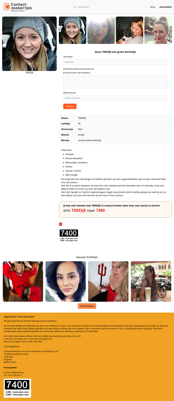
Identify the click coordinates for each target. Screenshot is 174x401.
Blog (152, 6)
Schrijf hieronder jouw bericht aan (78, 69)
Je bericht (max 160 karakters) (76, 72)
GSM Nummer (69, 92)
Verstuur (70, 106)
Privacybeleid (10, 367)
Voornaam (68, 56)
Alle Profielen (87, 306)
